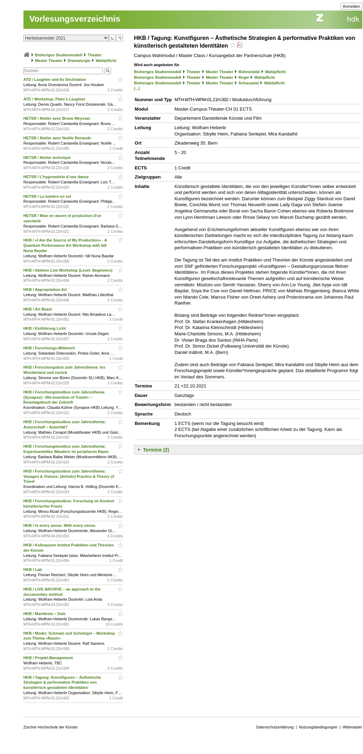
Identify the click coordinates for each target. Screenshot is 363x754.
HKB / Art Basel (38, 309)
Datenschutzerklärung (275, 727)
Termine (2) (156, 450)
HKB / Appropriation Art (45, 289)
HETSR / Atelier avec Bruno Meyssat (57, 118)
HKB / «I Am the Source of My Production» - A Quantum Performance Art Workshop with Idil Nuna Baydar (65, 245)
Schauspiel (248, 83)
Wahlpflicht (106, 60)
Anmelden (351, 6)
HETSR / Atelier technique (47, 157)
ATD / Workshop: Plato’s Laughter (54, 99)
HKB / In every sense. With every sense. (60, 525)
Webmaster (352, 727)
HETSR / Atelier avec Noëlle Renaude (57, 138)
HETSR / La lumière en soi (47, 196)
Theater (95, 55)
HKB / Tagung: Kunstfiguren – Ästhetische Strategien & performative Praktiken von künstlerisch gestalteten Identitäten (62, 682)
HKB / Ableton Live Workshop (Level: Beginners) (68, 270)
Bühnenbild (249, 72)
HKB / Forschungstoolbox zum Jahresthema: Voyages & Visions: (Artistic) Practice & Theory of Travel (68, 476)
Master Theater (48, 60)
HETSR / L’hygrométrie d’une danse (56, 177)
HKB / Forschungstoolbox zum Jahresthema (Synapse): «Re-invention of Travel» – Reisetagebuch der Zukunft (64, 397)
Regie (243, 77)
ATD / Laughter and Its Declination (55, 79)
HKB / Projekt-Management (48, 658)
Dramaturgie (79, 60)
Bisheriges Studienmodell (58, 55)
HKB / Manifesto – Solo (45, 614)
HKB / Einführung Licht (45, 328)
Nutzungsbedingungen (318, 727)
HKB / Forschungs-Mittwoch (49, 348)
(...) (137, 88)
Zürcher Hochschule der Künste (50, 727)
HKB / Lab (33, 569)
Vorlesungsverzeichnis (74, 18)
